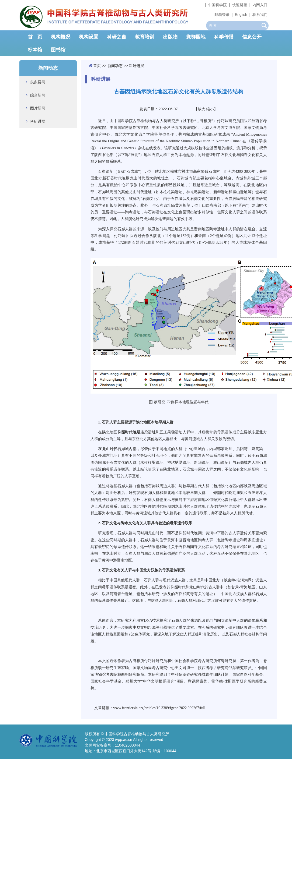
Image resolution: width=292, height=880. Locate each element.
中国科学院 (217, 5)
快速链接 (239, 5)
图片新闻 (37, 108)
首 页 (35, 37)
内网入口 (259, 5)
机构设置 (88, 37)
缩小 (210, 109)
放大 (201, 109)
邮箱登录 (222, 14)
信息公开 (252, 37)
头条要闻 (37, 82)
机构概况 (60, 37)
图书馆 (58, 49)
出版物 (170, 37)
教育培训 (144, 37)
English (241, 14)
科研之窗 (116, 37)
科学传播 (224, 37)
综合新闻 (37, 95)
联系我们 (259, 14)
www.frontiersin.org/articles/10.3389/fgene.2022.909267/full (159, 708)
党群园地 (196, 37)
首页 (97, 65)
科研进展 (37, 121)
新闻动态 (115, 65)
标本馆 (35, 49)
